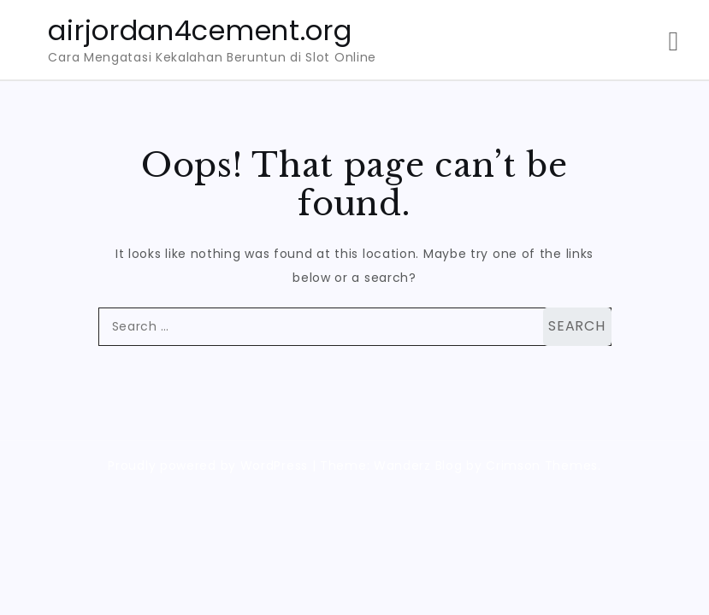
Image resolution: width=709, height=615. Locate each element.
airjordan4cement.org (200, 30)
